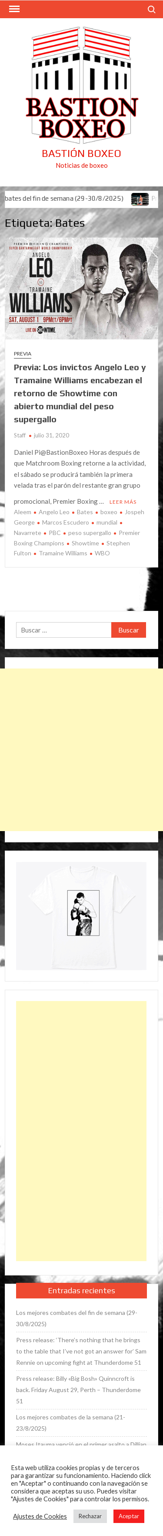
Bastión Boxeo (81, 153)
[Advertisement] (81, 750)
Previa (22, 353)
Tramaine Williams (63, 553)
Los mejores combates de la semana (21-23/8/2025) (70, 1422)
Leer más (123, 502)
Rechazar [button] (90, 1516)
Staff (20, 435)
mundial (106, 522)
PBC (55, 532)
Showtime (85, 543)
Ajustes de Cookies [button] (40, 1516)
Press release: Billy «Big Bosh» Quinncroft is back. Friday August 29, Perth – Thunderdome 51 (78, 1390)
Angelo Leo (54, 511)
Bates (85, 511)
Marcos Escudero (65, 522)
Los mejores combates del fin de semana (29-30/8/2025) (76, 1318)
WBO (102, 553)
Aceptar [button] (129, 1516)
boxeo (108, 511)
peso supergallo (89, 532)
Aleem (22, 511)
